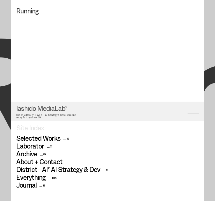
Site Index (30, 101)
